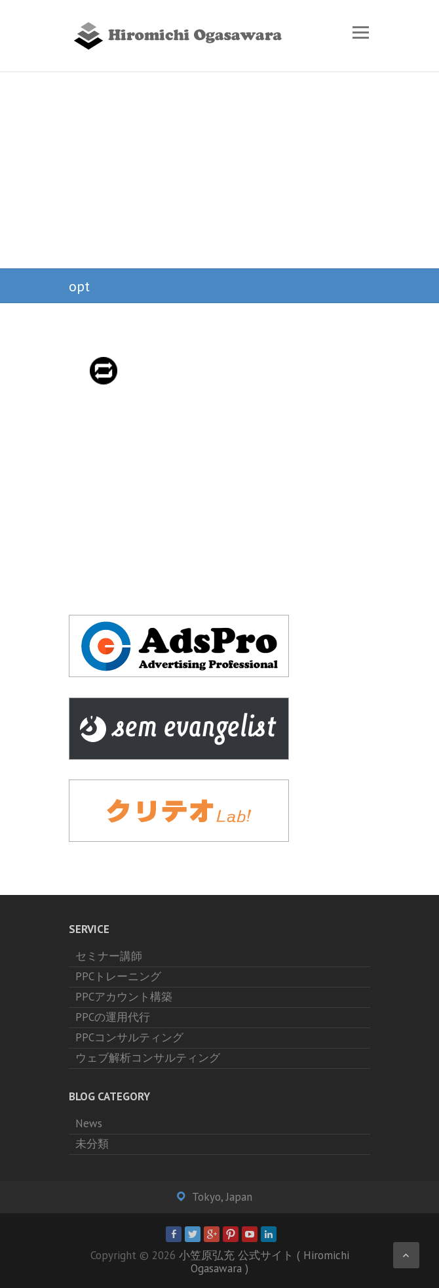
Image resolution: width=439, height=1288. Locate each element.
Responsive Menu (360, 32)
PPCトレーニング (118, 976)
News (88, 1123)
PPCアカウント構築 (123, 996)
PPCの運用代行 (112, 1017)
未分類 (92, 1143)
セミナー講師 (108, 956)
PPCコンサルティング (129, 1037)
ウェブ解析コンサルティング (147, 1057)
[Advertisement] (219, 170)
